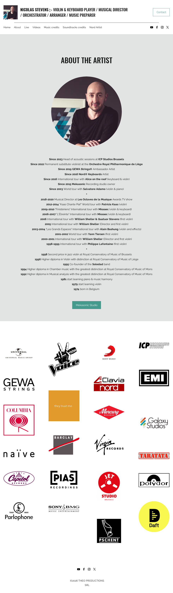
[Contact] (161, 12)
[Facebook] (157, 27)
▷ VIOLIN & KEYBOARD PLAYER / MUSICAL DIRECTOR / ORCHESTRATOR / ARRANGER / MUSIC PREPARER (74, 12)
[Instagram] (162, 27)
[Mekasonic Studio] (86, 305)
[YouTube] (151, 27)
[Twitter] (167, 27)
